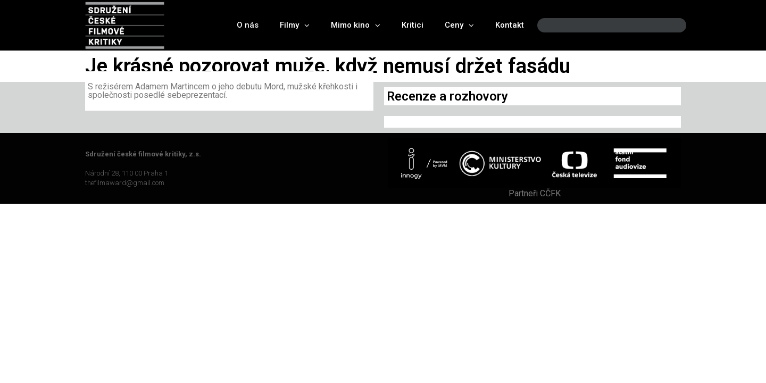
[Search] (669, 25)
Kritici (412, 25)
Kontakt (509, 25)
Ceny (459, 25)
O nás (248, 25)
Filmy (295, 25)
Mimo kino (355, 25)
